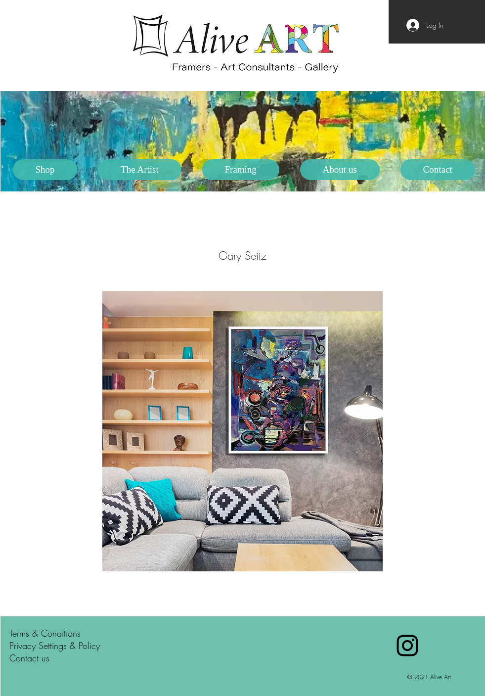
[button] (139, 169)
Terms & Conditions (45, 633)
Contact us (29, 658)
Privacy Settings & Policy (54, 645)
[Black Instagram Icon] (407, 645)
